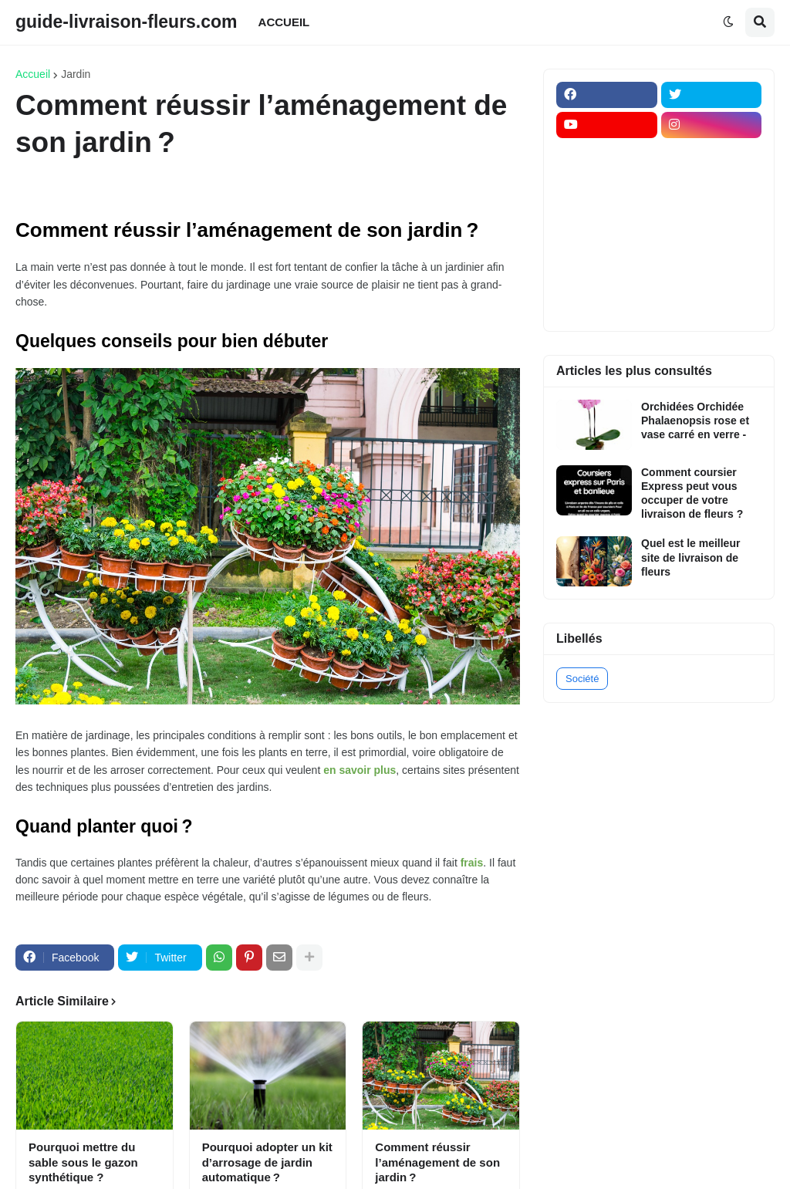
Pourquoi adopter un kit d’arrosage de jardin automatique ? (267, 1162)
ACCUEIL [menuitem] (284, 22)
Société (582, 678)
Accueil (32, 74)
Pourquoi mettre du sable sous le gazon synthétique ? (83, 1162)
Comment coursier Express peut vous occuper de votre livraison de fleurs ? (692, 493)
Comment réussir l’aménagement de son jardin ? (437, 1162)
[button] (728, 22)
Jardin (75, 74)
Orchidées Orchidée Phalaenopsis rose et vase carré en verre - (695, 420)
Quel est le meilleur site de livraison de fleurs (690, 557)
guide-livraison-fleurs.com (126, 22)
